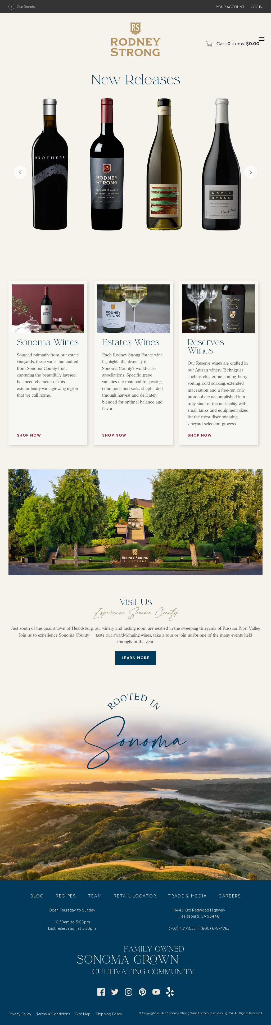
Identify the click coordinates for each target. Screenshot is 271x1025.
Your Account (230, 7)
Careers (230, 896)
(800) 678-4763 (215, 928)
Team (95, 896)
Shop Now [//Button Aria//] (29, 435)
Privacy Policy (19, 1014)
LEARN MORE (135, 658)
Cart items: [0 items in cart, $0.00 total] (237, 44)
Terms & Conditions (53, 1014)
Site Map (83, 1014)
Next (250, 172)
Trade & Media (187, 896)
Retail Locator (135, 896)
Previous (20, 172)
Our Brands (21, 7)
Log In (257, 7)
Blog (37, 896)
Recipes (66, 896)
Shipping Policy (109, 1014)
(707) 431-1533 (182, 928)
